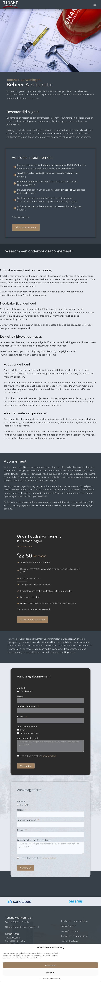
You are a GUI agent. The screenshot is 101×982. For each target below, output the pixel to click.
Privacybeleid (55, 979)
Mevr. (30, 691)
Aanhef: (21, 688)
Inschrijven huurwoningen (74, 921)
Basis (22, 730)
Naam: (21, 696)
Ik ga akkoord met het (37, 756)
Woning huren (68, 926)
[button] (95, 5)
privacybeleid (49, 756)
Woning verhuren (70, 931)
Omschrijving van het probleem (34, 840)
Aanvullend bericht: (28, 738)
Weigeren (50, 972)
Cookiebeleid (44, 979)
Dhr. (21, 691)
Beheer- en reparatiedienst (74, 936)
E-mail (21, 716)
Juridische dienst (70, 941)
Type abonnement (27, 726)
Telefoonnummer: (27, 706)
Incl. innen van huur (29, 733)
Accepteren (50, 965)
